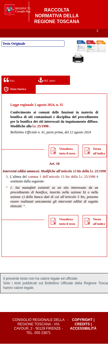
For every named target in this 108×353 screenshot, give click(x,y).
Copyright (82, 329)
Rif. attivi (46, 89)
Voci (9, 89)
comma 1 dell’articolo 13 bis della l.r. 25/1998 (61, 186)
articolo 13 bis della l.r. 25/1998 (83, 180)
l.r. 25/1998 (41, 135)
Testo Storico (15, 98)
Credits (82, 333)
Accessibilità (83, 338)
